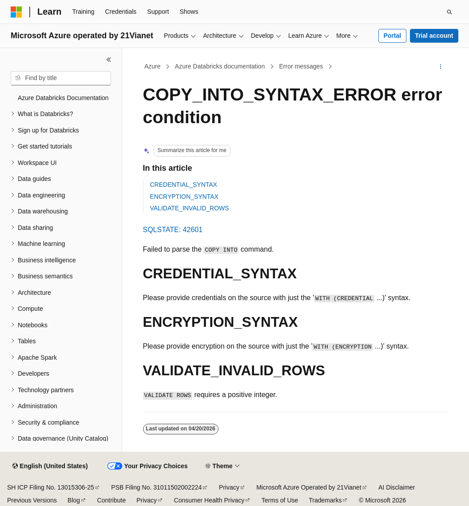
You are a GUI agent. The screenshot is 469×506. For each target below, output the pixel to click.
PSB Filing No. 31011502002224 (156, 487)
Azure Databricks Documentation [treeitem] (63, 97)
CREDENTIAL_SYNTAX (183, 184)
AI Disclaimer (396, 487)
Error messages (301, 66)
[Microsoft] (16, 12)
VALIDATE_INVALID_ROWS (189, 208)
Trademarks (325, 500)
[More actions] (440, 67)
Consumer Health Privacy (209, 500)
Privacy (229, 487)
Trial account (434, 35)
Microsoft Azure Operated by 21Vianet (308, 487)
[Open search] (449, 12)
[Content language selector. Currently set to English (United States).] (50, 466)
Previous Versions (32, 500)
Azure (152, 66)
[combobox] (61, 78)
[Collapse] (108, 60)
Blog (74, 500)
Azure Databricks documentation (220, 66)
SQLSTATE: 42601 (173, 229)
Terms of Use (280, 500)
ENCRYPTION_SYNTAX (184, 196)
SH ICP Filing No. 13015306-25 (50, 487)
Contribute (111, 500)
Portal (392, 35)
